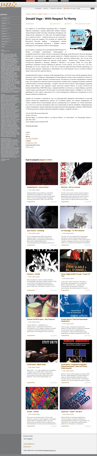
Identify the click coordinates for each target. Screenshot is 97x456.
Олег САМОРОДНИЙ (14, 81)
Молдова (13, 113)
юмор (3, 46)
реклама (3, 160)
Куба (12, 110)
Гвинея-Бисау (12, 132)
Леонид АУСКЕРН (12, 73)
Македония (4, 112)
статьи (5, 20)
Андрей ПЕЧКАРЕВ (11, 60)
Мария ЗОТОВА (10, 77)
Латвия (2, 111)
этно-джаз (14, 157)
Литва (10, 111)
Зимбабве (3, 105)
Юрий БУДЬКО (4, 88)
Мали (14, 112)
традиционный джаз (9, 152)
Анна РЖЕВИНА (10, 61)
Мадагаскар (12, 129)
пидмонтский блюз (6, 148)
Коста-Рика (7, 110)
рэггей (11, 150)
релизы (4, 31)
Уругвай (14, 123)
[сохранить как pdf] (83, 24)
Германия (17, 101)
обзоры (5, 23)
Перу (6, 117)
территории (6, 38)
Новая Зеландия (5, 116)
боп (2, 143)
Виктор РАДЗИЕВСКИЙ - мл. (8, 66)
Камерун (3, 109)
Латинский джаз (8, 143)
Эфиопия (13, 126)
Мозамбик (8, 134)
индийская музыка (9, 146)
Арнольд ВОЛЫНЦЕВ (11, 63)
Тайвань (3, 121)
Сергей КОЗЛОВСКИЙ (7, 85)
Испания (8, 107)
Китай (11, 109)
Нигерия (3, 114)
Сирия (6, 135)
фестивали (6, 41)
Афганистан (4, 97)
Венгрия (17, 99)
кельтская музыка (15, 148)
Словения (3, 120)
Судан (8, 120)
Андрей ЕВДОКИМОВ (6, 59)
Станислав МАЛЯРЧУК (6, 86)
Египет (17, 132)
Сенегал (3, 119)
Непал (17, 113)
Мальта (18, 129)
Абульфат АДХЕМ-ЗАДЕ (11, 54)
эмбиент (12, 156)
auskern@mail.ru (28, 444)
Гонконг (3, 103)
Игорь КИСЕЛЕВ (5, 92)
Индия (13, 105)
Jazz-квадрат (10, 7)
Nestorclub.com (51, 450)
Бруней (7, 131)
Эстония (8, 126)
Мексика (8, 113)
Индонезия (4, 106)
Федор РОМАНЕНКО (14, 87)
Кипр (2, 129)
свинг (14, 150)
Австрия (9, 95)
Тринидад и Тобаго (11, 121)
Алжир (2, 96)
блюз (2, 51)
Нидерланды (9, 114)
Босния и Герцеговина (10, 127)
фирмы (4, 44)
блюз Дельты (8, 141)
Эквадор (3, 126)
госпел (12, 144)
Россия (9, 118)
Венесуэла (3, 100)
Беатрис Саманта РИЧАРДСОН (8, 64)
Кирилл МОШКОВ (9, 71)
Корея (2, 110)
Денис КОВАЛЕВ (11, 68)
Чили (5, 125)
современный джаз (6, 157)
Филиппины (9, 136)
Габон (7, 101)
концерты (6, 36)
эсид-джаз (17, 156)
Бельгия (3, 98)
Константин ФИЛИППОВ (7, 72)
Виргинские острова (12, 100)
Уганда (14, 122)
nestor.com (30, 0)
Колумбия (16, 109)
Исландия (3, 107)
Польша (10, 117)
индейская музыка (10, 145)
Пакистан (17, 116)
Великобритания (10, 99)
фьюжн (16, 153)
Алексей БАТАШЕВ (9, 56)
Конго (2, 133)
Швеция (16, 125)
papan (2, 54)
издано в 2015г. (43, 14)
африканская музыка (6, 140)
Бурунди (3, 99)
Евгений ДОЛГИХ (13, 70)
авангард (3, 139)
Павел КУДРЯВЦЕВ (5, 83)
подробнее (31, 201)
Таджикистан (12, 135)
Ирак (8, 106)
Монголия (13, 134)
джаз (5, 51)
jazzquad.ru (27, 446)
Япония (14, 136)
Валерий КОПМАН (12, 65)
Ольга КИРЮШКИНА (6, 82)
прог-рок (3, 149)
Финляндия (4, 124)
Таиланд (15, 120)
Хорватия (14, 124)
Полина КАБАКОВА (15, 83)
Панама (3, 117)
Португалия (16, 117)
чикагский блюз (5, 156)
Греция (7, 103)
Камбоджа (13, 108)
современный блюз (9, 151)
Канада (8, 109)
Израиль (9, 105)
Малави (3, 134)
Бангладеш (10, 97)
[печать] (68, 24)
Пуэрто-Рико (4, 118)
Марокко (3, 113)
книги (4, 26)
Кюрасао (6, 129)
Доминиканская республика (8, 104)
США (11, 120)
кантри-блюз (15, 147)
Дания (14, 103)
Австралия (3, 95)
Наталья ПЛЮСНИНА (12, 79)
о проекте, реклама (56, 8)
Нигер (18, 134)
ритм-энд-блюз (5, 150)
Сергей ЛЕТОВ (12, 85)
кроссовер (9, 149)
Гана (10, 101)
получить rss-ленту (70, 8)
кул (18, 141)
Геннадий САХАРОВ (11, 67)
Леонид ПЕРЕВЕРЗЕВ (6, 74)
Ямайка (3, 127)
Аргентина (7, 96)
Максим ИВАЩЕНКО (10, 76)
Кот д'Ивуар (8, 133)
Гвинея (6, 132)
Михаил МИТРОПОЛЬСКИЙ (9, 77)
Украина (9, 123)
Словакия (17, 119)
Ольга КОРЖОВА (15, 82)
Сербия (7, 119)
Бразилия (16, 98)
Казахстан (7, 108)
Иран (11, 106)
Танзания (3, 136)
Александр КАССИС (6, 55)
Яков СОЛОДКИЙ (13, 92)
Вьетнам (3, 101)
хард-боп (3, 155)
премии (5, 33)
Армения (12, 96)
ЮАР (17, 126)
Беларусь (15, 97)
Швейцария (10, 125)
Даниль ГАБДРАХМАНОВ (14, 91)
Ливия (17, 133)
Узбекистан (4, 123)
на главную (38, 8)
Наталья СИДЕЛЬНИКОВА (7, 80)
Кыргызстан (17, 110)
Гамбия (3, 132)
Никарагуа (15, 114)
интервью (6, 18)
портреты (6, 28)
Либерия (13, 133)
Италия (13, 107)
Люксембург (15, 111)
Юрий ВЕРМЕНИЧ (13, 88)
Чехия (2, 125)
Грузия (11, 103)
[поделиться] (55, 24)
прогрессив (15, 149)
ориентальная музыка (6, 147)
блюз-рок (14, 141)
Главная (28, 14)
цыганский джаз (10, 155)
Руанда (3, 135)
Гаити (13, 101)
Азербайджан (14, 95)
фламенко (10, 153)
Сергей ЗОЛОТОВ (5, 84)
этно (8, 51)
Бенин (6, 98)
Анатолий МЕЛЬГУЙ (13, 58)
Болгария (11, 98)
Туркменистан (4, 122)
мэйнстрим (8, 144)
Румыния (14, 118)
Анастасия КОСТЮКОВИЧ (7, 58)
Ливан (6, 111)
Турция (10, 122)
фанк (6, 153)
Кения (18, 127)
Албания (9, 130)
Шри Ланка (4, 130)
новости (45, 8)
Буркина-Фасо (13, 131)
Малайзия (9, 112)
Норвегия (12, 116)
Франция (9, 124)
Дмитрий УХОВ (13, 69)
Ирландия (16, 106)
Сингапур (12, 119)
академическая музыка (12, 139)
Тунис (17, 121)
